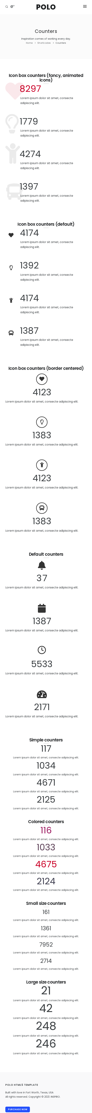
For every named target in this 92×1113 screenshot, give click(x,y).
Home (29, 42)
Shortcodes (44, 42)
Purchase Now (17, 1109)
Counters (61, 42)
